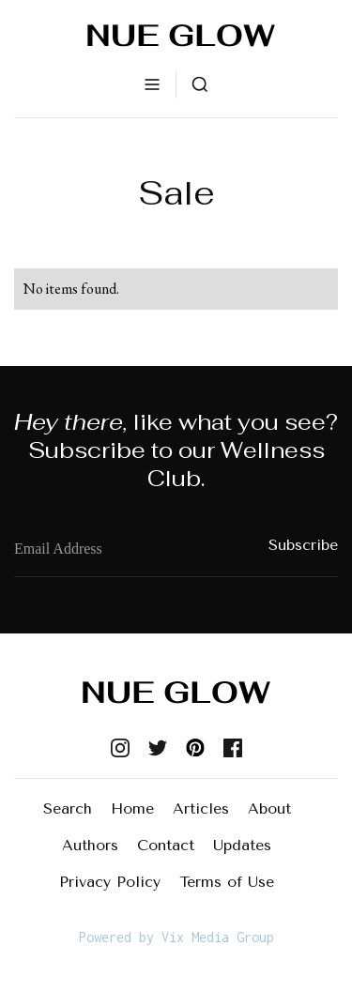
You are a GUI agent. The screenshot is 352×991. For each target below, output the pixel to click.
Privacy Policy (110, 882)
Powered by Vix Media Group (176, 937)
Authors (90, 845)
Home (132, 808)
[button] (152, 84)
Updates (242, 845)
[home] (176, 35)
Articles (201, 808)
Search (67, 808)
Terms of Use (226, 882)
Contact (165, 845)
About (269, 808)
